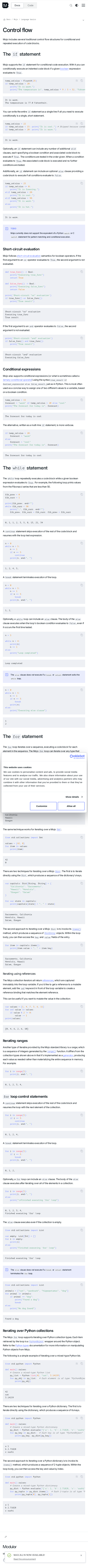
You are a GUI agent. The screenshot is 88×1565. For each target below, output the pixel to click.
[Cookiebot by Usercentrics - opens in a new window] (72, 757)
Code (30, 5)
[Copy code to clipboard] (81, 80)
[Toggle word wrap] (76, 80)
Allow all (71, 806)
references (47, 980)
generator (68, 1055)
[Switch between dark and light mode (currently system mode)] (76, 5)
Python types (22, 1345)
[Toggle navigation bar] (83, 5)
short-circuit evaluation (29, 255)
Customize (43, 806)
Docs (17, 5)
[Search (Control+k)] (70, 5)
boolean (64, 68)
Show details (72, 797)
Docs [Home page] (6, 19)
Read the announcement (25, 1559)
